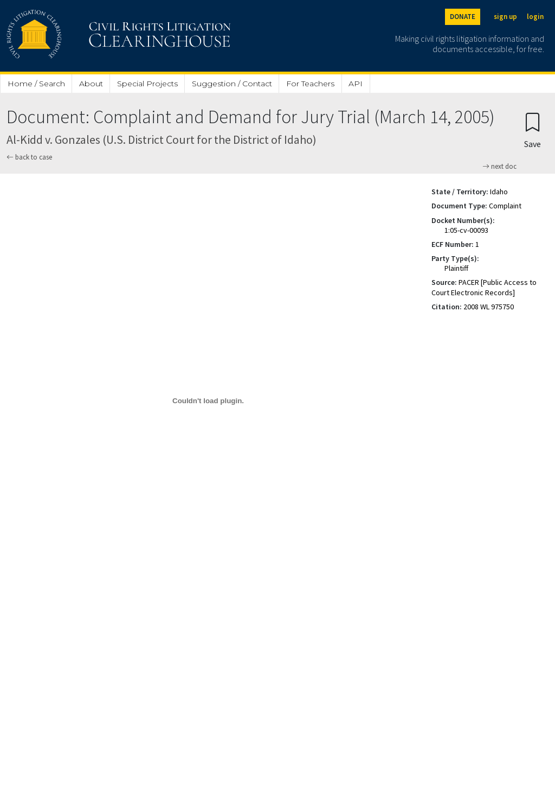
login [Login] (535, 16)
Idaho (499, 191)
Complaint (505, 206)
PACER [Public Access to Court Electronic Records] (484, 287)
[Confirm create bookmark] (532, 130)
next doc (499, 166)
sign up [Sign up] (505, 16)
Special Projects (147, 83)
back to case (29, 157)
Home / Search (36, 83)
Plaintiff (456, 268)
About (91, 83)
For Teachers (310, 83)
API (356, 83)
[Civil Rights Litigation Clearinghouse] (88, 36)
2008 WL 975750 (488, 307)
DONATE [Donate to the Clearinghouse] (462, 16)
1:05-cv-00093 (466, 230)
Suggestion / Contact (232, 83)
